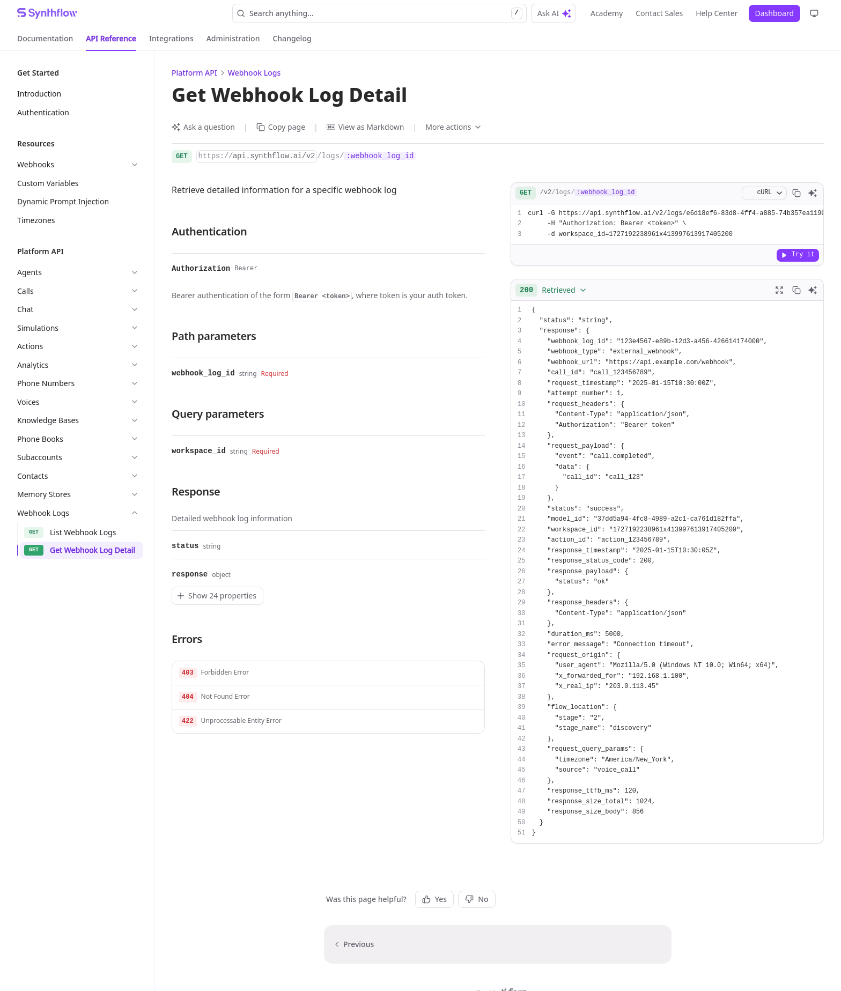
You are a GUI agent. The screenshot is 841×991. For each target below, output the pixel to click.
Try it (798, 254)
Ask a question (203, 127)
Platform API (194, 73)
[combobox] (553, 290)
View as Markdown (365, 127)
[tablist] (164, 38)
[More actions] (453, 127)
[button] (328, 673)
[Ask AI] (812, 193)
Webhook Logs (254, 73)
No (476, 899)
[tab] (45, 38)
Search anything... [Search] (379, 13)
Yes (434, 899)
